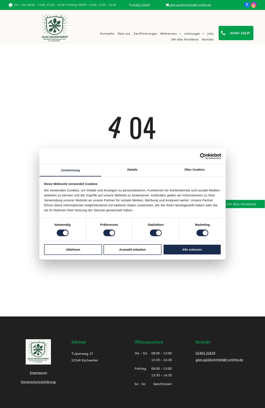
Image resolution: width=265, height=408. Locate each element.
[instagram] (254, 5)
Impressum (38, 373)
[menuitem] (107, 34)
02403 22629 (139, 5)
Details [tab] (132, 169)
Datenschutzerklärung (38, 382)
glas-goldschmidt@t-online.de (188, 5)
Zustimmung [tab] (70, 170)
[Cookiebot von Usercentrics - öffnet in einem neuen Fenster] (203, 156)
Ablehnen (73, 249)
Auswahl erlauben (132, 249)
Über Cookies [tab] (194, 169)
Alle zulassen (192, 249)
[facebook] (247, 5)
